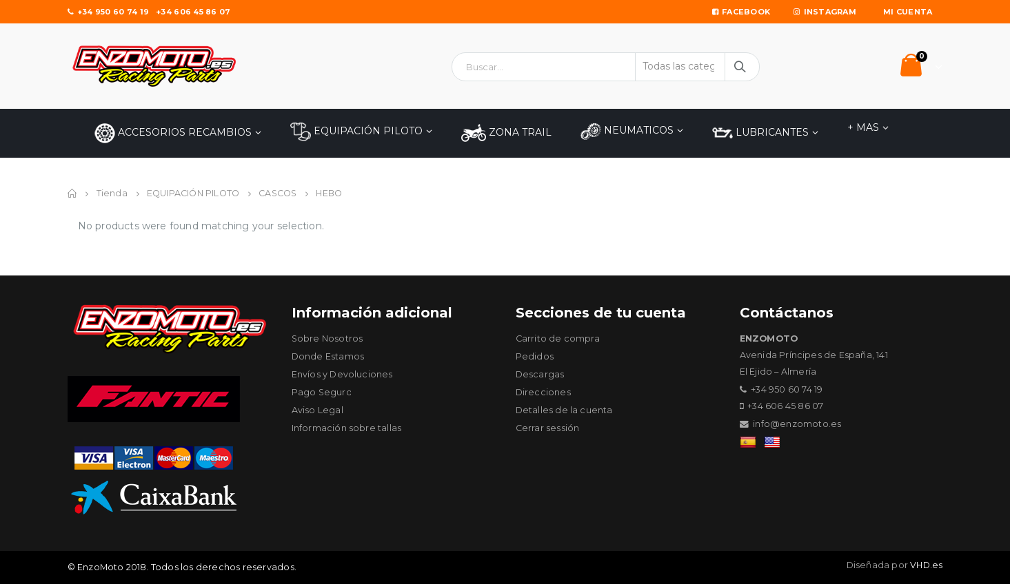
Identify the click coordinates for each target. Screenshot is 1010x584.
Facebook (741, 12)
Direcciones (543, 392)
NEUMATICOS (627, 131)
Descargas (540, 374)
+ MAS (863, 127)
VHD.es (926, 565)
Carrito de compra (558, 338)
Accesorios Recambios (173, 133)
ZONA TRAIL (506, 133)
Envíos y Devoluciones (342, 374)
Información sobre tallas (347, 428)
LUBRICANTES (760, 133)
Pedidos (535, 356)
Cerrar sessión (548, 428)
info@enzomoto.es (797, 424)
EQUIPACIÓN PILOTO (356, 132)
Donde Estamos (328, 356)
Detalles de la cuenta (564, 410)
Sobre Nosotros (327, 338)
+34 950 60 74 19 (109, 12)
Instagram (825, 12)
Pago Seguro (322, 392)
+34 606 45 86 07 (193, 12)
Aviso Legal (317, 410)
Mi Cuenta (907, 12)
